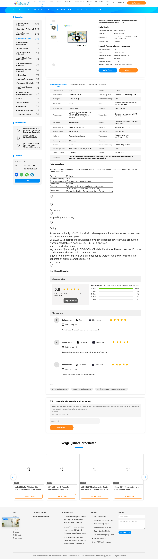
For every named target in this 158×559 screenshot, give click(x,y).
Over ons (16, 526)
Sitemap (16, 532)
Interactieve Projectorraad (27, 79)
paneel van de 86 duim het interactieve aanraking (111, 389)
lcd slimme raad (27, 48)
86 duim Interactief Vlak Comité (82, 389)
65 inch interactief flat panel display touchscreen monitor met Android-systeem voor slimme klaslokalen (75, 540)
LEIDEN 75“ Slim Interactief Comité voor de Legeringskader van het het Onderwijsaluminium (94, 489)
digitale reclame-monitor (27, 110)
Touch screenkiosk (27, 102)
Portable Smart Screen (27, 114)
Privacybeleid (17, 538)
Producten (16, 520)
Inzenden (61, 427)
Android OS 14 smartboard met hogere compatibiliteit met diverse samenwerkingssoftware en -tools (75, 530)
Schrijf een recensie (70, 301)
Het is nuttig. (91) (71, 325)
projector (27, 98)
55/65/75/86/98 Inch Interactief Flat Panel (30, 137)
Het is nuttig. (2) (71, 369)
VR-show (16, 523)
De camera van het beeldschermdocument (27, 93)
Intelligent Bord (27, 75)
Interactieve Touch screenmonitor (27, 43)
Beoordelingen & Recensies (97, 84)
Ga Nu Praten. (136, 3)
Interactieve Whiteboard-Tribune (27, 88)
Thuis (15, 516)
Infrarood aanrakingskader (27, 83)
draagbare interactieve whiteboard (27, 70)
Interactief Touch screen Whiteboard (27, 59)
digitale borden (27, 106)
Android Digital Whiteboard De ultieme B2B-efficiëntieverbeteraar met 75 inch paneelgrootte (28, 489)
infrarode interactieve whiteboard (27, 34)
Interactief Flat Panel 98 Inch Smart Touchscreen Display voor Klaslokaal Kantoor (31, 130)
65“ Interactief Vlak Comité (59, 389)
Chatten (27, 180)
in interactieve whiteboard (27, 29)
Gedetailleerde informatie (58, 84)
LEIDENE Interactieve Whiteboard (27, 53)
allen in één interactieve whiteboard (27, 64)
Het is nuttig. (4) (71, 347)
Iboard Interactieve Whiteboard (27, 24)
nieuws (15, 529)
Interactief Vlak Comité (27, 39)
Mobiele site (17, 535)
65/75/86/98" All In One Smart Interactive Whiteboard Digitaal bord (31, 145)
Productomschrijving (77, 84)
